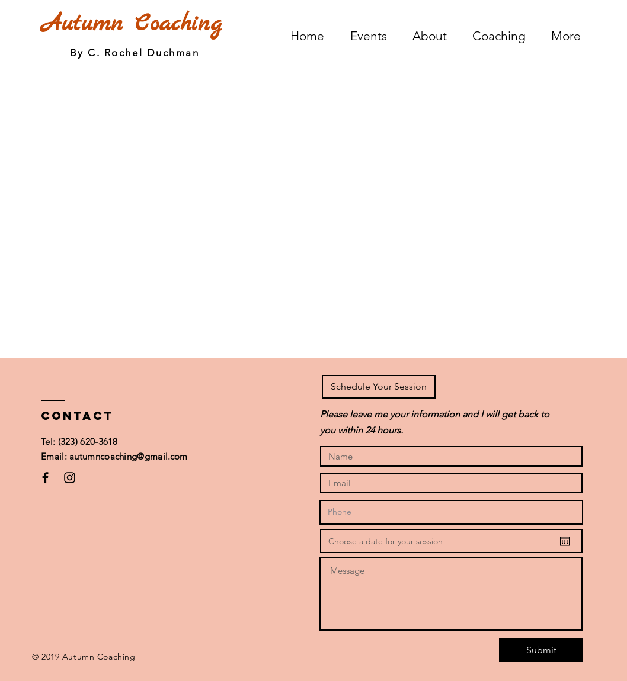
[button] (379, 387)
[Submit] (541, 650)
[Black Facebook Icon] (45, 477)
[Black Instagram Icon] (69, 477)
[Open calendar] (565, 541)
